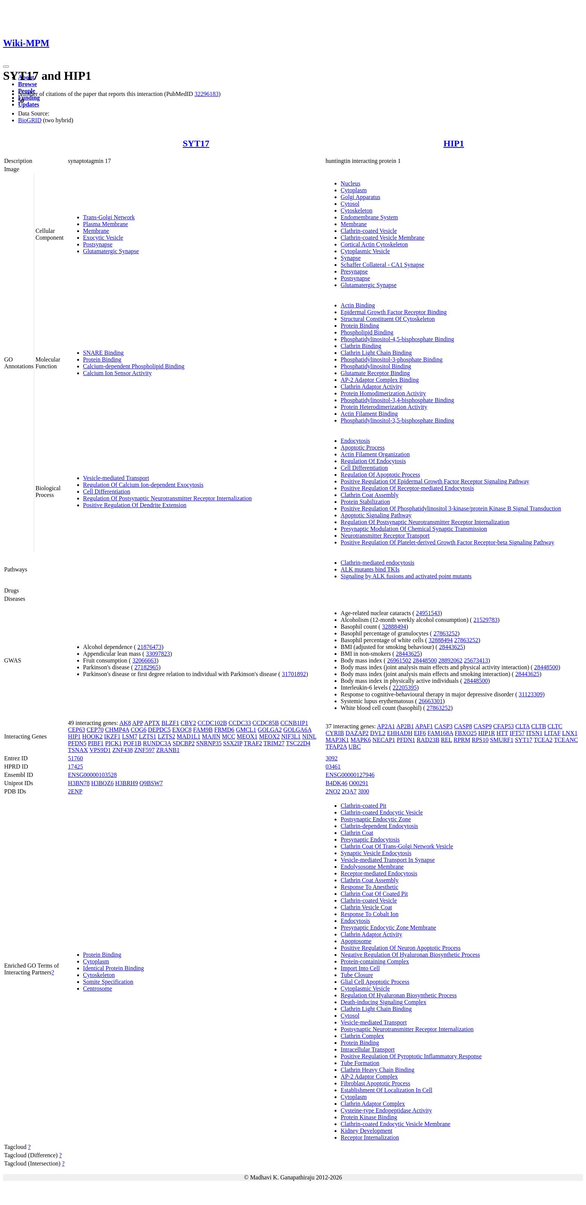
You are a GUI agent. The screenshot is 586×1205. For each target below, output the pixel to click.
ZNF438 (123, 750)
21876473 (149, 647)
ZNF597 (144, 750)
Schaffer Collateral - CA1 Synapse (382, 264)
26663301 (431, 701)
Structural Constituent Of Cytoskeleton (388, 319)
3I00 (363, 791)
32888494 (394, 626)
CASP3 (443, 726)
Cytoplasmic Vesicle (365, 251)
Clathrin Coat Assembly (370, 495)
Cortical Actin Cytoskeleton (374, 244)
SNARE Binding (103, 352)
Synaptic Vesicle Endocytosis (376, 853)
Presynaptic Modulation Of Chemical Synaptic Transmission (414, 529)
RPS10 (480, 740)
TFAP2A (336, 746)
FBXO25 (466, 733)
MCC (228, 736)
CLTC (555, 726)
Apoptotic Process (363, 447)
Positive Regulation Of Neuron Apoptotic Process (401, 948)
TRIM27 (274, 743)
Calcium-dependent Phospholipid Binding (133, 366)
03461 (333, 766)
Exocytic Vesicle (103, 237)
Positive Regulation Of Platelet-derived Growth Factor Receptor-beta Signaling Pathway (447, 542)
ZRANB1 (168, 750)
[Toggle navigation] (6, 66)
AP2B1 (405, 726)
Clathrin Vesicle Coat (366, 907)
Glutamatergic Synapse (111, 251)
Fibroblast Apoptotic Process (375, 1083)
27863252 (446, 633)
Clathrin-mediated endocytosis (377, 562)
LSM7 (129, 736)
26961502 (399, 660)
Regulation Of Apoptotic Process (380, 474)
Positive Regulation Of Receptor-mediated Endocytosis (407, 488)
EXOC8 (182, 729)
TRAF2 (253, 743)
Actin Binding (358, 305)
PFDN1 (406, 740)
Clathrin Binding (361, 346)
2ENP (75, 791)
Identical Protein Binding (113, 968)
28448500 (425, 660)
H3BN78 (79, 783)
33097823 (158, 653)
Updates (28, 104)
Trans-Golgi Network (109, 217)
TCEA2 (543, 740)
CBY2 (188, 723)
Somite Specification (108, 982)
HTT (502, 733)
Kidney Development (366, 1131)
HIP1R (486, 733)
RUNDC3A (157, 743)
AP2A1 (386, 726)
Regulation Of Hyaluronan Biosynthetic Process (399, 995)
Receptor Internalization (370, 1137)
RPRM (462, 740)
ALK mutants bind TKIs (370, 569)
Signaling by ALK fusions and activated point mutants (406, 576)
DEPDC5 (159, 729)
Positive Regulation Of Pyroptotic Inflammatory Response (411, 1056)
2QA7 (349, 791)
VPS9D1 (100, 750)
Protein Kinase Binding (369, 1117)
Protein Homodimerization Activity (383, 393)
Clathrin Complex (362, 1036)
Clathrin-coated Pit (363, 805)
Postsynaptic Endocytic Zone (376, 819)
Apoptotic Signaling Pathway (376, 515)
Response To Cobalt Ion (370, 914)
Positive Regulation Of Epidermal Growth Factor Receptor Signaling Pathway (435, 481)
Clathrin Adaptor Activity (371, 386)
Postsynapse (98, 244)
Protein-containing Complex (375, 961)
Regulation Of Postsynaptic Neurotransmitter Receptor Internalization (167, 498)
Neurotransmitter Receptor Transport (385, 535)
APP (137, 723)
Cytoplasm (354, 190)
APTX (152, 723)
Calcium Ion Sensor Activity (117, 373)
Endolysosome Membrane (372, 866)
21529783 (485, 620)
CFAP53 (503, 726)
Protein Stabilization (365, 501)
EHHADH (399, 733)
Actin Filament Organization (375, 454)
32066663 (144, 660)
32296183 (207, 94)
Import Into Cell (360, 968)
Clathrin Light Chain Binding (376, 352)
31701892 (294, 674)
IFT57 (517, 733)
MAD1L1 (188, 736)
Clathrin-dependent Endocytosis (379, 826)
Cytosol (350, 204)
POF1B (132, 743)
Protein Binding (102, 359)
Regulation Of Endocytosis (373, 461)
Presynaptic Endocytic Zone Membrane (388, 927)
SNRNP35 (209, 743)
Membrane (96, 231)
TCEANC (566, 740)
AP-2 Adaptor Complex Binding (380, 380)
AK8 (125, 723)
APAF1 (424, 726)
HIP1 (453, 143)
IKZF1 (112, 736)
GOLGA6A (297, 729)
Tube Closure (357, 975)
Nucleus (350, 183)
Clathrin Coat (357, 833)
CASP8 (463, 726)
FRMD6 (224, 729)
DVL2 (377, 733)
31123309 (530, 694)
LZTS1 (147, 736)
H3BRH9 (126, 783)
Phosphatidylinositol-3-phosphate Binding (392, 359)
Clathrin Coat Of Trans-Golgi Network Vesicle (397, 846)
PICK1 (113, 743)
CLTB (538, 726)
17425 (75, 766)
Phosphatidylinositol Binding (376, 366)
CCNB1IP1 (294, 723)
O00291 (358, 783)
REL (446, 740)
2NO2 (333, 791)
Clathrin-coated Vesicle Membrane (383, 237)
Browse (27, 84)
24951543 (428, 613)
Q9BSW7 (151, 783)
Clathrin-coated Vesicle (369, 231)
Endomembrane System (369, 217)
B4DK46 (336, 783)
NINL (309, 736)
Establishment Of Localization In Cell (386, 1090)
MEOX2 (269, 736)
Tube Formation (360, 1063)
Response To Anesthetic (369, 887)
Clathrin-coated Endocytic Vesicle (382, 812)
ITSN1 (534, 733)
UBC (355, 746)
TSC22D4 (298, 743)
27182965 (146, 667)
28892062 (450, 660)
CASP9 (482, 726)
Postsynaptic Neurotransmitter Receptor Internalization (407, 1029)
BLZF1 (170, 723)
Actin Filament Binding (369, 413)
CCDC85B (266, 723)
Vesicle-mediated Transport (116, 478)
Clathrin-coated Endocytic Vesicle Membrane (396, 1124)
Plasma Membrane (105, 224)
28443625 (451, 647)
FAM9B (203, 729)
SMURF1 (501, 740)
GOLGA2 (270, 729)
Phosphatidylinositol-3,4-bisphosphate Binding (397, 400)
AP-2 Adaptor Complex (369, 1076)
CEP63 (76, 729)
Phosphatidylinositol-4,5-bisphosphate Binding (397, 339)
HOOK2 (92, 736)
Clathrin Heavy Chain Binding (377, 1070)
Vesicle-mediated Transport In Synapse (388, 860)
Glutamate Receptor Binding (375, 373)
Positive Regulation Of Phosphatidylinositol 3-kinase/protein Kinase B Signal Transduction (451, 508)
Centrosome (97, 988)
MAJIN (211, 736)
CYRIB (335, 733)
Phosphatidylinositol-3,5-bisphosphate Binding (397, 420)
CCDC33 (239, 723)
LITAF (552, 733)
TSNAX (78, 750)
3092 (332, 758)
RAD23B (428, 740)
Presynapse (354, 271)
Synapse (351, 258)
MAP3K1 (337, 740)
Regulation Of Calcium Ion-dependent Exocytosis (143, 485)
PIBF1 (96, 743)
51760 (75, 758)
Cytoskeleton (356, 210)
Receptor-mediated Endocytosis (379, 873)
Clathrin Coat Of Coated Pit (374, 893)
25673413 (476, 660)
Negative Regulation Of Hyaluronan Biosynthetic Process (410, 954)
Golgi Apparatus (360, 197)
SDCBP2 (183, 743)
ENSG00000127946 (350, 775)
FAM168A (440, 733)
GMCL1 (246, 729)
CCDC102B (212, 723)
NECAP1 (384, 740)
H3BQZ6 (102, 783)
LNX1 (570, 733)
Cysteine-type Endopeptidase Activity (386, 1110)
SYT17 (196, 143)
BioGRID (29, 120)
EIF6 (420, 733)
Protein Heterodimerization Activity (384, 407)
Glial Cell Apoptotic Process (375, 982)
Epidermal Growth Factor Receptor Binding (394, 312)
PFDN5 (77, 743)
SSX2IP (232, 743)
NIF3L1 (291, 736)
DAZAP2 (357, 733)
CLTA (522, 726)
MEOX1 (247, 736)
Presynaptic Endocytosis (370, 839)
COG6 (138, 729)
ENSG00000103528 (92, 775)
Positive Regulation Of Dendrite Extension (135, 505)
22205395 (405, 687)
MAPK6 (360, 740)
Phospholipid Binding (367, 332)
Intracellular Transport (368, 1049)
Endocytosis (355, 441)
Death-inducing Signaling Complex (383, 1002)
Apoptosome (356, 941)
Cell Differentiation (106, 491)
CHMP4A (117, 729)
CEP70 (95, 729)
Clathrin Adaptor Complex (373, 1103)
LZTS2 (166, 736)
